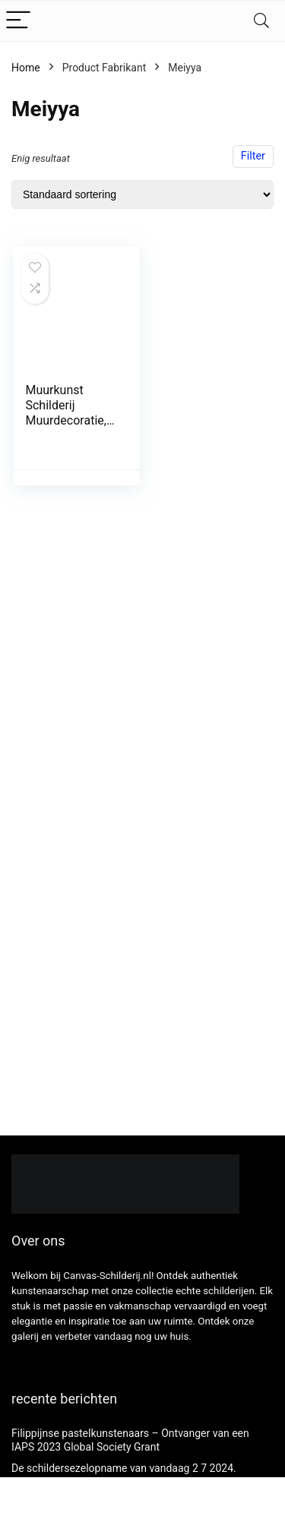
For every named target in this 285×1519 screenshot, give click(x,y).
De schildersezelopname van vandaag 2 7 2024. (123, 1468)
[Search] (261, 21)
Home (25, 68)
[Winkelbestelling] (142, 194)
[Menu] (18, 21)
